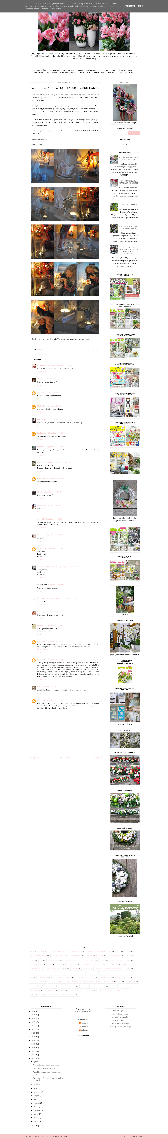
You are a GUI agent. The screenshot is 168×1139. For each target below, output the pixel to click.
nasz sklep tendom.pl (120, 1020)
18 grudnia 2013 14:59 (55, 478)
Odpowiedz (41, 372)
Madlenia (41, 406)
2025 (34, 1015)
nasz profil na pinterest (120, 1014)
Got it (140, 6)
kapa (120, 981)
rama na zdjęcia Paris (105, 990)
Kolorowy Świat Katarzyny (48, 598)
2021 (34, 1029)
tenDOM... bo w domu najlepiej (49, 1136)
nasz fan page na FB (120, 1011)
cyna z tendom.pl (129, 964)
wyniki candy (68, 354)
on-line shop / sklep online (62, 70)
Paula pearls (42, 433)
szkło (32, 977)
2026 (34, 1011)
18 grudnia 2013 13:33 (55, 419)
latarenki (86, 968)
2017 (34, 1044)
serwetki (84, 986)
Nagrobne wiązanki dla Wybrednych (128, 227)
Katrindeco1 (42, 548)
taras (51, 981)
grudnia (37, 1062)
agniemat (41, 392)
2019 (34, 1037)
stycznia (37, 1121)
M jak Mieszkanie (50, 990)
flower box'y (85, 72)
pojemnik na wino (88, 990)
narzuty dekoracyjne (124, 977)
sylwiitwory (42, 505)
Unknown (41, 641)
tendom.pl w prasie (71, 960)
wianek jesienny (76, 955)
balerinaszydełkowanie (46, 462)
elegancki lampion (89, 964)
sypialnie (94, 986)
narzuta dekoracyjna (118, 973)
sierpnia (37, 1096)
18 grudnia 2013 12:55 (54, 406)
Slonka (40, 492)
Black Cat (41, 447)
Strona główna (41, 70)
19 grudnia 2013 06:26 (70, 567)
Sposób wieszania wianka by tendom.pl (128, 182)
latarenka (75, 968)
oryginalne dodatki (36, 964)
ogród (91, 951)
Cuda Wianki (81, 977)
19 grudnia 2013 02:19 (54, 535)
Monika (85, 1023)
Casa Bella (68, 977)
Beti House (41, 419)
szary (104, 986)
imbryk (64, 968)
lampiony (101, 955)
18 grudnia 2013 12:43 (54, 392)
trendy (60, 964)
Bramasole (41, 478)
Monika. (40, 379)
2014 (34, 1055)
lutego (36, 1118)
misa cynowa (91, 973)
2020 (34, 1033)
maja (36, 1107)
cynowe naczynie (52, 968)
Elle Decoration (35, 990)
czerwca (37, 1103)
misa (81, 973)
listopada (37, 1085)
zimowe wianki (48, 973)
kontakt (111, 72)
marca (36, 1114)
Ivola (39, 687)
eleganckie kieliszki (59, 955)
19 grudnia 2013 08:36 (56, 585)
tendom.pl (50, 354)
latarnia (97, 968)
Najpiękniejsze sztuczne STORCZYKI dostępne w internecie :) (128, 250)
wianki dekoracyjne (76, 951)
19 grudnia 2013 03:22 (56, 548)
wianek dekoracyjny (58, 951)
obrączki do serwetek (37, 981)
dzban (129, 960)
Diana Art (41, 535)
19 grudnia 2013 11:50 (54, 612)
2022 (34, 1026)
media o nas (130, 72)
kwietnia (37, 1110)
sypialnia (133, 973)
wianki (43, 951)
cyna (41, 960)
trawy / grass (99, 72)
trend (113, 986)
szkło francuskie (116, 960)
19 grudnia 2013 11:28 (68, 598)
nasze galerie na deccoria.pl (120, 1027)
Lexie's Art (41, 625)
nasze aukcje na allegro (120, 1023)
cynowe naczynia (35, 968)
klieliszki (33, 986)
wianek (59, 354)
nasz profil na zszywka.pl (120, 1017)
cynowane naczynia (89, 960)
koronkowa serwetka (48, 986)
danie (73, 973)
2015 (34, 1051)
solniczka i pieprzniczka (49, 994)
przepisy (50, 964)
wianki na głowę (126, 70)
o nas (120, 72)
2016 (34, 1048)
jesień (118, 951)
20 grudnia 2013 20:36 (54, 641)
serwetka (33, 994)
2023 (34, 1022)
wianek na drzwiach (104, 951)
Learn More (129, 6)
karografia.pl (137, 1136)
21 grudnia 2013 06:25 (54, 659)
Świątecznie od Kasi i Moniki (44, 1068)
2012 (34, 1126)
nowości (90, 955)
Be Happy (41, 612)
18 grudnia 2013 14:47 (65, 462)
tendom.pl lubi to (115, 955)
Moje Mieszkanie (109, 981)
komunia (103, 960)
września (37, 1092)
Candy (36, 354)
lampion (128, 951)
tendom (42, 354)
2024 (34, 1019)
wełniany (122, 986)
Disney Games (42, 649)
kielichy (129, 955)
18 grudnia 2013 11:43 (63, 365)
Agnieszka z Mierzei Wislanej (49, 567)
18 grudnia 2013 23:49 (52, 492)
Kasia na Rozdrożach (45, 365)
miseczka (103, 973)
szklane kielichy (54, 960)
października (39, 1088)
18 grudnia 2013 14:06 (54, 447)
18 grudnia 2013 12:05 (53, 379)
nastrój (63, 990)
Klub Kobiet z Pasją (92, 981)
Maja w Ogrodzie (72, 964)
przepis (32, 960)
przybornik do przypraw (68, 986)
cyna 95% (92, 977)
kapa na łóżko (131, 981)
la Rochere (103, 964)
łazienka (133, 986)
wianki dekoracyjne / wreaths (64, 72)
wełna (60, 981)
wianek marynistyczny (74, 981)
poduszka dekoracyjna (112, 968)
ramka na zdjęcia (122, 990)
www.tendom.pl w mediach (38, 955)
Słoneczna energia (128, 205)
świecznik (115, 964)
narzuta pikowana (106, 977)
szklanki (128, 968)
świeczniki (56, 977)
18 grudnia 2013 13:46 (56, 433)
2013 (34, 1059)
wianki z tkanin (43, 977)
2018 (34, 1040)
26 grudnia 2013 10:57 (50, 687)
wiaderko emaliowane (69, 994)
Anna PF (40, 519)
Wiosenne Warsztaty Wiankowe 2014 (128, 158)
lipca (36, 1099)
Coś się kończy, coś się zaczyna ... (46, 1065)
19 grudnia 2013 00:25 (56, 505)
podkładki (74, 990)
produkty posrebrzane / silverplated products (97, 70)
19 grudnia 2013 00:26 (53, 519)
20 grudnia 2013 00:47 (55, 625)
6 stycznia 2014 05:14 (54, 700)
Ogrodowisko (62, 973)
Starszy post (97, 758)
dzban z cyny (34, 973)
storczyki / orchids (41, 72)
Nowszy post (34, 758)
